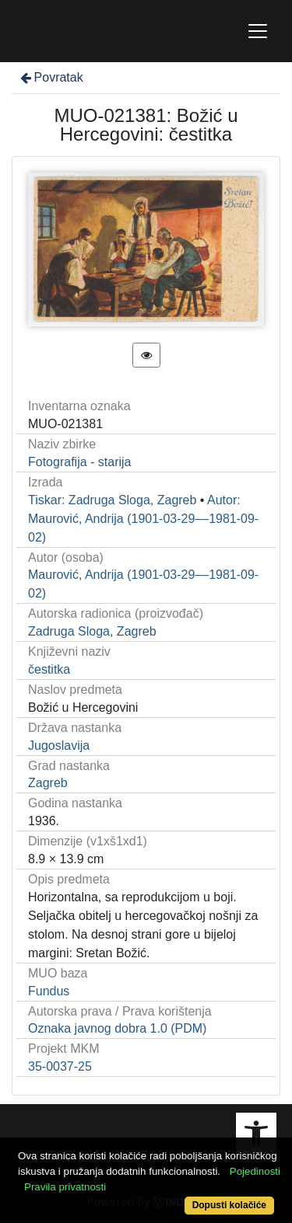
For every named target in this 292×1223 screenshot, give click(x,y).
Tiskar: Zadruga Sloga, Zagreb (112, 500)
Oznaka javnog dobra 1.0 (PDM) (117, 1028)
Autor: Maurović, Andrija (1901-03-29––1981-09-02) (143, 518)
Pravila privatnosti (65, 1187)
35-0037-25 (60, 1066)
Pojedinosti (255, 1171)
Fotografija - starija (80, 462)
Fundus (48, 991)
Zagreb (48, 782)
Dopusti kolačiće (229, 1205)
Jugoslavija (59, 745)
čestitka (49, 669)
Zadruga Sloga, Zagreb (92, 631)
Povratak (50, 77)
